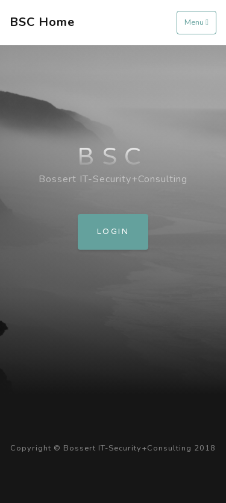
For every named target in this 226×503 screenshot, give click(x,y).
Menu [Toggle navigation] (196, 22)
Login (113, 231)
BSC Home (42, 22)
